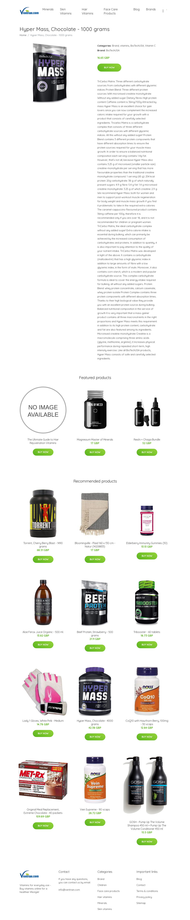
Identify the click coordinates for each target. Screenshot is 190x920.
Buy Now (109, 67)
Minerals (48, 9)
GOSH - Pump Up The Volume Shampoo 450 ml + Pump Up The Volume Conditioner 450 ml (147, 825)
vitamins (124, 45)
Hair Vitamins (87, 11)
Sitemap (141, 903)
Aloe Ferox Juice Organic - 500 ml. (43, 632)
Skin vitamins (105, 909)
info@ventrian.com (69, 889)
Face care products (109, 891)
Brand (115, 45)
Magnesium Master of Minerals (95, 439)
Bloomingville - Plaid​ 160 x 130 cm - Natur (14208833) (95, 544)
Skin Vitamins (66, 11)
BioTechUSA (137, 45)
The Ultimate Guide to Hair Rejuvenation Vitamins (43, 441)
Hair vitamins (105, 897)
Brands (151, 9)
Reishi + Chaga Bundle (147, 439)
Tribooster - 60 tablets (147, 632)
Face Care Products (111, 11)
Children (102, 885)
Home (23, 35)
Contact (140, 885)
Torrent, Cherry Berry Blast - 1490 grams (43, 544)
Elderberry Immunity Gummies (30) (146, 543)
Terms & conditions (147, 891)
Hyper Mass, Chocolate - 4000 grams (95, 722)
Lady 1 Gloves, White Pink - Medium (43, 720)
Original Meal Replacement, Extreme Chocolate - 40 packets (43, 811)
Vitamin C (150, 45)
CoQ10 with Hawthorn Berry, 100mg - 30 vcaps (147, 722)
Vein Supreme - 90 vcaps (95, 809)
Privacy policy (144, 897)
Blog (136, 9)
